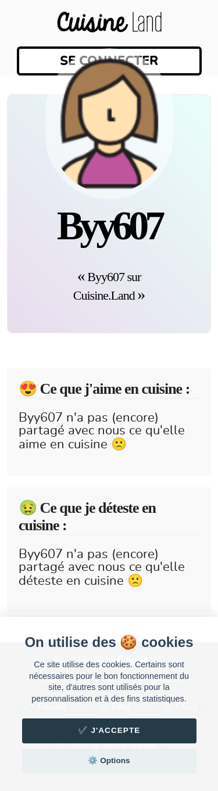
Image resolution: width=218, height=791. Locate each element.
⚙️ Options (109, 760)
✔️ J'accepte (109, 730)
